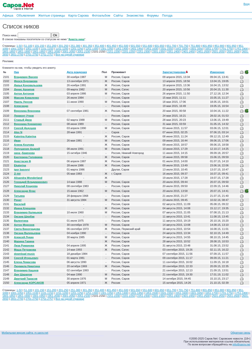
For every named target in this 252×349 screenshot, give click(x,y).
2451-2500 (203, 51)
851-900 (219, 45)
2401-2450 (188, 51)
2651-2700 (16, 54)
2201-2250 (128, 51)
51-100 (28, 45)
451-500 (123, 45)
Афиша (7, 15)
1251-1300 (91, 48)
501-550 (135, 45)
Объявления (26, 15)
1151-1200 (61, 48)
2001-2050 (68, 51)
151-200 (51, 45)
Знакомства (135, 15)
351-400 (99, 45)
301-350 (87, 45)
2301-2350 (158, 51)
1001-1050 (16, 48)
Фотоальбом (101, 15)
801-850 (207, 45)
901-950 (231, 45)
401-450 (111, 45)
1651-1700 (211, 48)
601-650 (159, 45)
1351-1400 (121, 48)
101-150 (39, 45)
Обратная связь (240, 332)
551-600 (147, 45)
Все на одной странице (69, 54)
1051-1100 (32, 48)
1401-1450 (136, 48)
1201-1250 (76, 48)
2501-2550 (218, 51)
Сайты (118, 15)
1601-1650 (196, 48)
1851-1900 (23, 51)
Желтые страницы (51, 15)
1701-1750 (226, 48)
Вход (246, 3)
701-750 (183, 45)
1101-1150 (47, 48)
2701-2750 (32, 54)
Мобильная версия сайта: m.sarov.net (25, 332)
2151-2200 (113, 51)
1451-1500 (151, 48)
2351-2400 (173, 51)
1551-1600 (181, 48)
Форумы (153, 15)
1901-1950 (38, 51)
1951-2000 (53, 51)
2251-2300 (143, 51)
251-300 (75, 45)
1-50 (19, 45)
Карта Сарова (78, 15)
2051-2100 (83, 51)
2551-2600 (233, 51)
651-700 (171, 45)
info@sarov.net (241, 344)
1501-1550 (166, 48)
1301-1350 (106, 48)
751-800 (195, 45)
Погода (167, 15)
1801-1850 (8, 51)
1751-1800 (241, 48)
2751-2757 (47, 54)
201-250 (63, 45)
